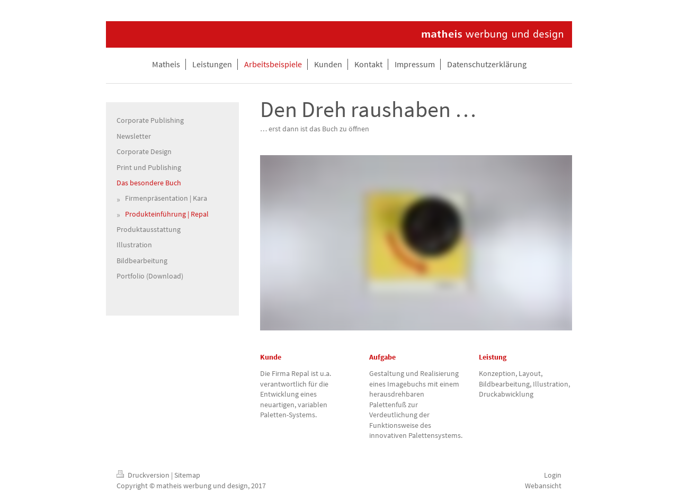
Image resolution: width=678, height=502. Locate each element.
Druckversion (144, 475)
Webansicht (543, 485)
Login (552, 475)
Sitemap (187, 475)
